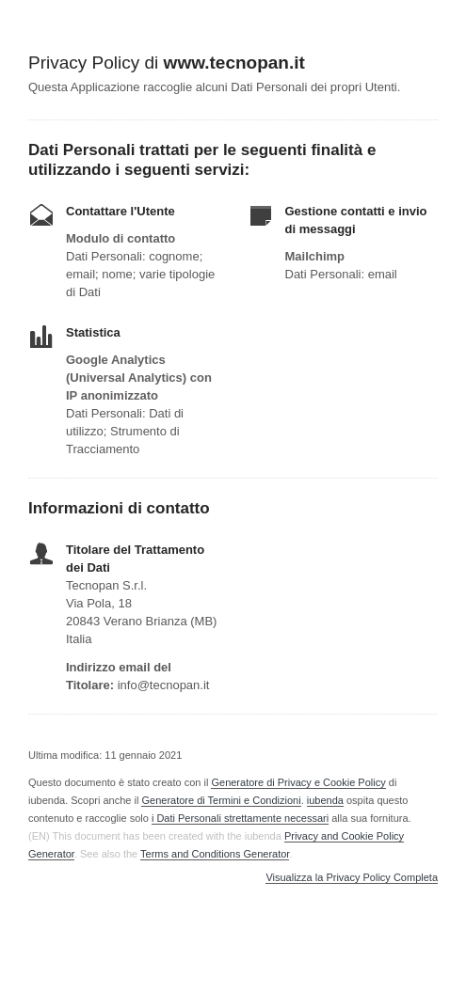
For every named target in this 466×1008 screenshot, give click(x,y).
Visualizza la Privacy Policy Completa (351, 878)
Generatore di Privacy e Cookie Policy (298, 782)
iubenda (325, 800)
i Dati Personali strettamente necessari (240, 818)
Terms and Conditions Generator (214, 853)
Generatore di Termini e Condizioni (220, 800)
